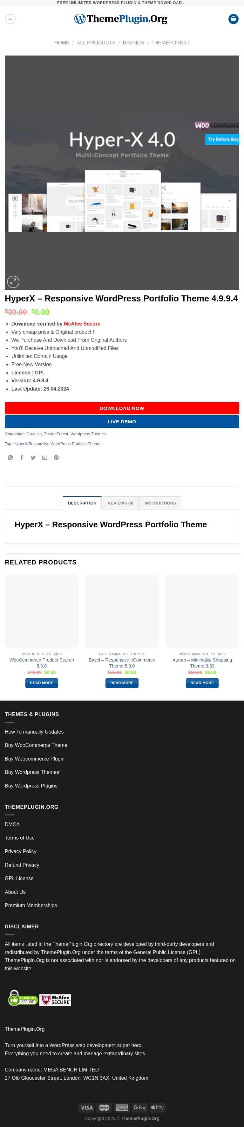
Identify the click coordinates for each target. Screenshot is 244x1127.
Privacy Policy (21, 851)
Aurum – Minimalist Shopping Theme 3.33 (202, 663)
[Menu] (10, 19)
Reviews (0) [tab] (120, 503)
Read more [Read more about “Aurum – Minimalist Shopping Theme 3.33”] (202, 683)
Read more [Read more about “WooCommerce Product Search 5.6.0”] (42, 683)
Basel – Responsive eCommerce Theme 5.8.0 (122, 663)
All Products (96, 42)
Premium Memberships (31, 905)
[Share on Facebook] (22, 458)
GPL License (19, 878)
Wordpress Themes (88, 434)
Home (62, 42)
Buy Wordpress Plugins (31, 785)
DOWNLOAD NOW (122, 408)
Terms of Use (20, 837)
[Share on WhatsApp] (10, 458)
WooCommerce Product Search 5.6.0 (42, 663)
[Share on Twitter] (33, 458)
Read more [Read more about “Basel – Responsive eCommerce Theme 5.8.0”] (122, 683)
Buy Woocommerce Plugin (34, 758)
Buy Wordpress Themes (32, 772)
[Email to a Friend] (45, 458)
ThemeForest (170, 42)
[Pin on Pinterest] (56, 458)
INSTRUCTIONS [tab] (160, 503)
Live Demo (122, 421)
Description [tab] (82, 503)
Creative (34, 434)
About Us (15, 892)
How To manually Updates (34, 732)
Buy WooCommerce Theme (36, 745)
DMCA (12, 824)
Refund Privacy (22, 865)
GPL (40, 372)
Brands (133, 42)
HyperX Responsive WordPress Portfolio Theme (57, 443)
